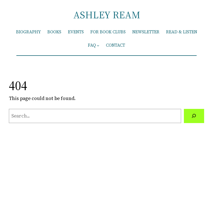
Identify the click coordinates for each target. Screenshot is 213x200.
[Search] (194, 116)
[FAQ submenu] (98, 45)
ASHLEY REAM (106, 15)
